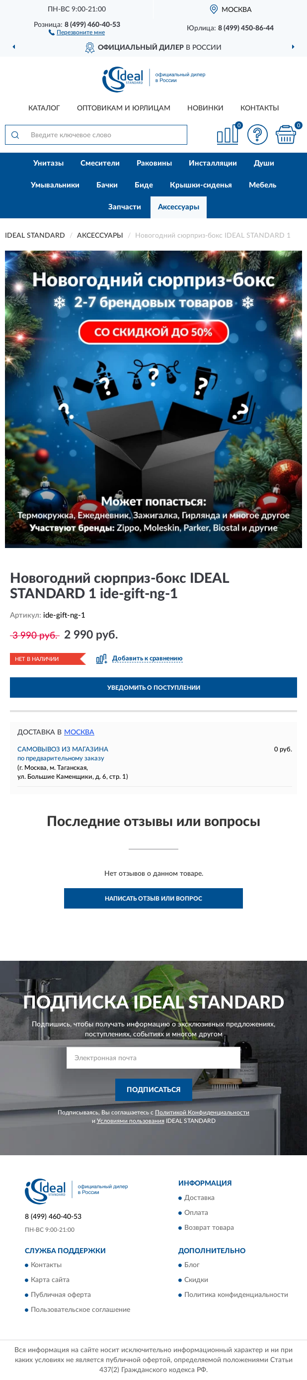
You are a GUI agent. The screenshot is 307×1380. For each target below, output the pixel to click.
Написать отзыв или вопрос (153, 899)
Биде (144, 185)
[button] (77, 32)
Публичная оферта (61, 1295)
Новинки (205, 108)
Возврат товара (209, 1227)
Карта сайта (50, 1280)
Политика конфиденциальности (236, 1295)
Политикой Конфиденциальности (202, 1112)
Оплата (196, 1212)
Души (264, 163)
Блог (192, 1265)
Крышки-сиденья (201, 185)
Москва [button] (79, 732)
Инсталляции (213, 163)
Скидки (196, 1280)
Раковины (154, 163)
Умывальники (55, 185)
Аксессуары (178, 207)
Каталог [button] (44, 108)
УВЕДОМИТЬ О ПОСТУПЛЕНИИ (153, 688)
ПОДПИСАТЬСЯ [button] (154, 1090)
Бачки (107, 185)
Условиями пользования (130, 1121)
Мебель (262, 185)
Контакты (259, 108)
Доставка (199, 1198)
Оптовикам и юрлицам (123, 108)
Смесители (100, 163)
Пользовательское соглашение (80, 1310)
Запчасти (124, 207)
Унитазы (48, 163)
